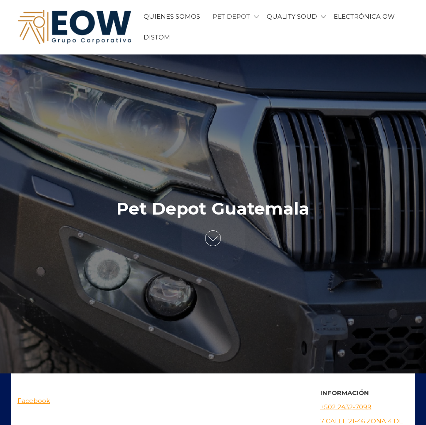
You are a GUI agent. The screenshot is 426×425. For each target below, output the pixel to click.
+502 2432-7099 (346, 407)
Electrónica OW (364, 16)
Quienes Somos (172, 16)
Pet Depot (231, 16)
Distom (157, 37)
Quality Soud (292, 16)
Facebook (33, 401)
